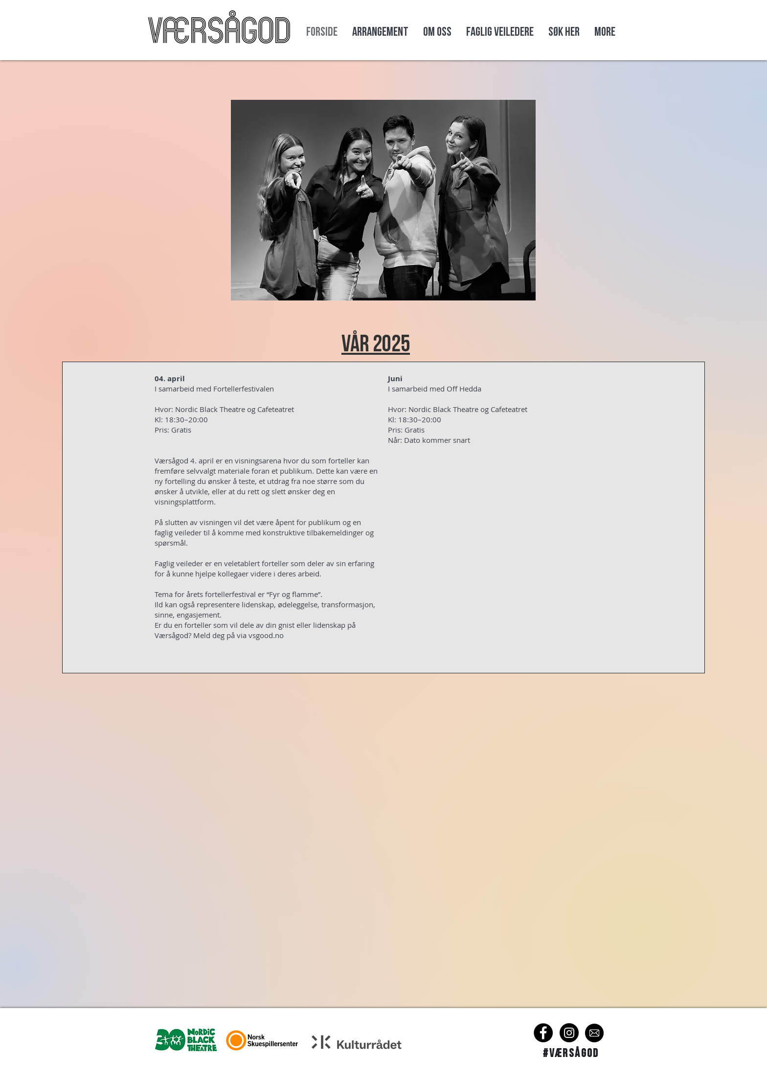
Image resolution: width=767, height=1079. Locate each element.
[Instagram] (569, 1032)
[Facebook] (543, 1032)
